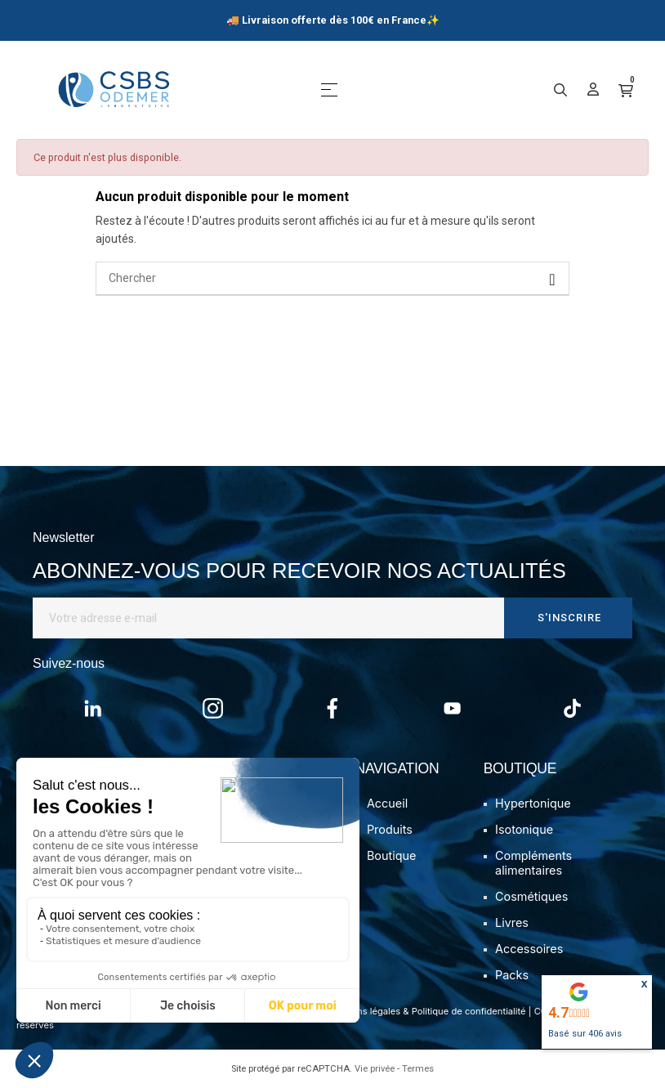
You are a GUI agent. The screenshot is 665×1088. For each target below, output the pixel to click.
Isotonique (524, 829)
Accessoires (529, 949)
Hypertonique (533, 803)
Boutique (391, 855)
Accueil (387, 803)
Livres (512, 922)
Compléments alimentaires (533, 862)
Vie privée (375, 1068)
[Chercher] (332, 278)
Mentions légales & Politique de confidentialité (427, 1011)
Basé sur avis (585, 1033)
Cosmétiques (531, 896)
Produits (390, 829)
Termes (418, 1068)
